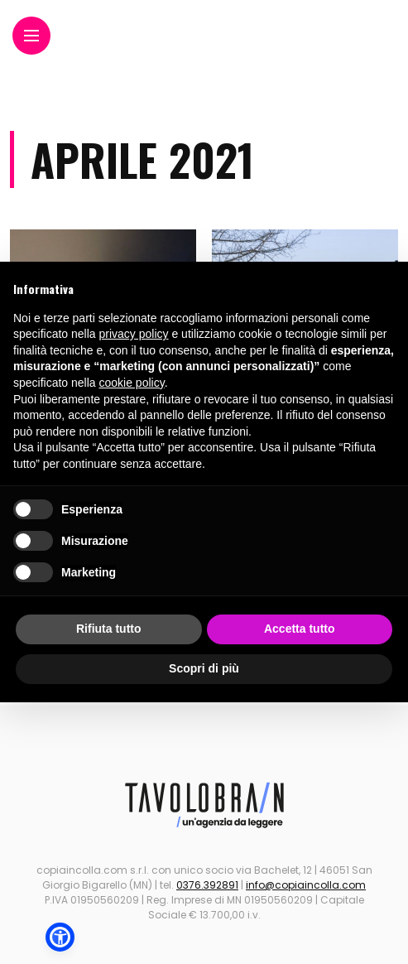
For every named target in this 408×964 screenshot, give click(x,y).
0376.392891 (207, 885)
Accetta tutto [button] (299, 628)
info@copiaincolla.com (306, 885)
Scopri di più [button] (204, 668)
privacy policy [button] (134, 333)
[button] (60, 937)
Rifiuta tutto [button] (109, 628)
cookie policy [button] (132, 382)
